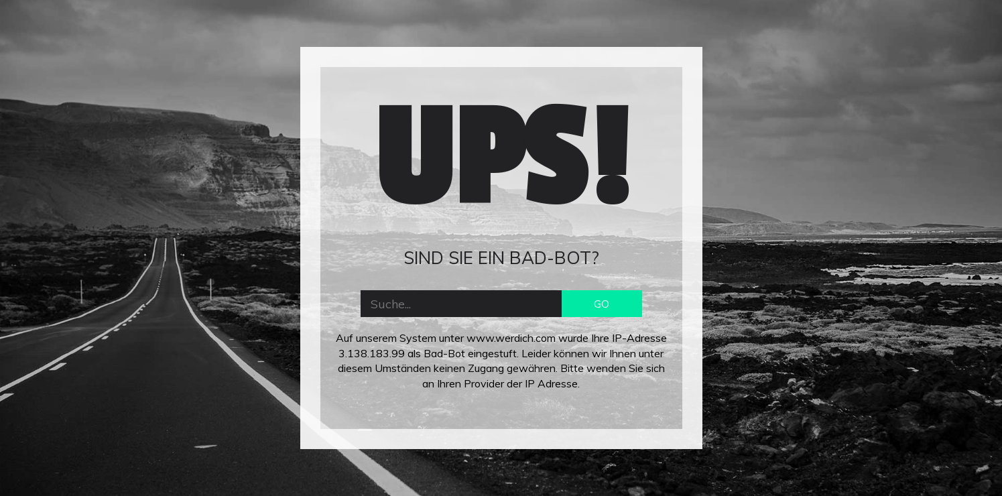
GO (601, 303)
